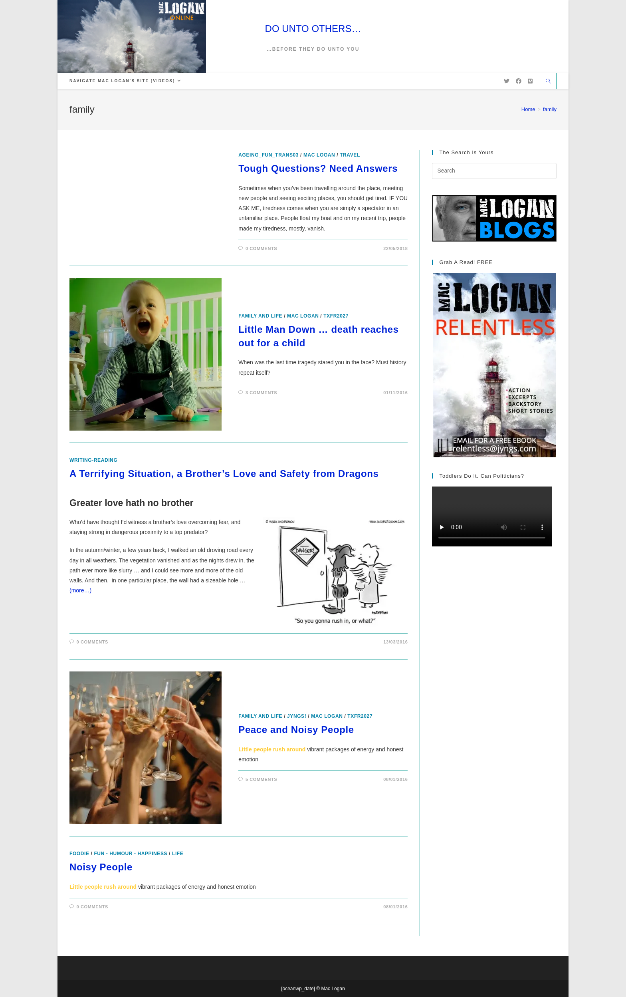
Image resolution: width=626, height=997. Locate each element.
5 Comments (261, 779)
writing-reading (93, 460)
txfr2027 (336, 316)
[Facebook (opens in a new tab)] (519, 81)
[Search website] (548, 81)
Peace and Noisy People (296, 729)
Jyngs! (296, 716)
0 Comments (261, 248)
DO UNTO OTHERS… (313, 28)
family (550, 109)
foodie (79, 853)
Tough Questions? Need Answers (318, 168)
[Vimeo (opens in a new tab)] (530, 81)
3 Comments (261, 392)
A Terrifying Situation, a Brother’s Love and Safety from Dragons (224, 473)
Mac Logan (319, 155)
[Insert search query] (494, 171)
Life (177, 853)
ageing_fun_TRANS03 (268, 155)
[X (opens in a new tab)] (507, 81)
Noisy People (101, 867)
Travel (350, 155)
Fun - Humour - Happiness (130, 853)
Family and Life (260, 316)
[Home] (528, 109)
